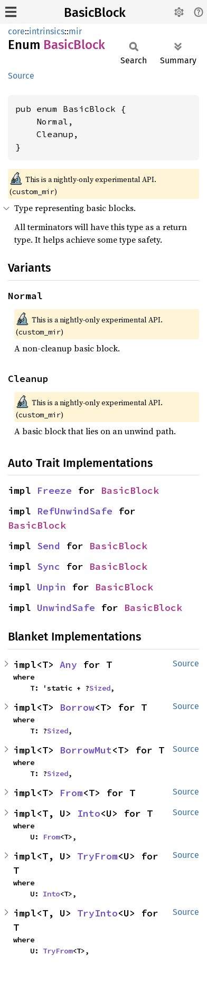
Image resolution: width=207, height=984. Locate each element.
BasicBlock (95, 12)
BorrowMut (86, 750)
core (16, 31)
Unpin (51, 587)
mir (75, 31)
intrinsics (46, 31)
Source (21, 76)
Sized (99, 688)
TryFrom (97, 856)
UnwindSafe (66, 607)
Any (68, 664)
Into (88, 813)
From (71, 793)
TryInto (97, 913)
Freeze (54, 490)
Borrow (77, 707)
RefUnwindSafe (74, 511)
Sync (48, 566)
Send (48, 546)
